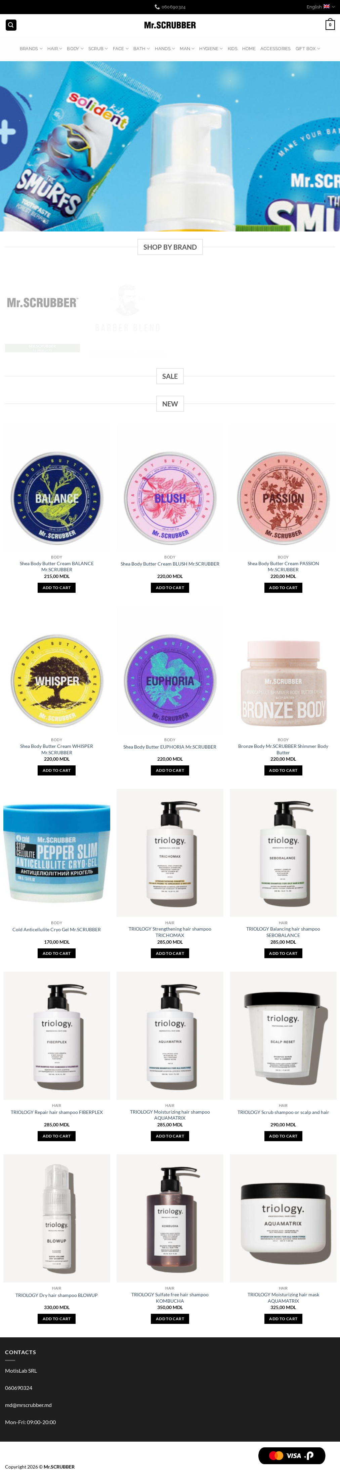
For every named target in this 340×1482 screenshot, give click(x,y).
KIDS (233, 48)
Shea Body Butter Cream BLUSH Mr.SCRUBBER (170, 564)
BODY (75, 48)
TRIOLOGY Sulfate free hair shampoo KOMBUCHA (170, 1298)
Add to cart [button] (57, 587)
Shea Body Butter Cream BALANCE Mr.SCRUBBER (57, 567)
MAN (187, 48)
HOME (249, 48)
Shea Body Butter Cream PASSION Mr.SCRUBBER (283, 567)
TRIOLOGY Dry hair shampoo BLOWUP (56, 1295)
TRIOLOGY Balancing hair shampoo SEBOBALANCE (283, 932)
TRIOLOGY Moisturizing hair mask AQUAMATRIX (283, 1298)
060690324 (18, 1387)
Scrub (98, 48)
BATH (141, 48)
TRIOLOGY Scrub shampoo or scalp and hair (283, 1112)
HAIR (54, 48)
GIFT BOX (308, 48)
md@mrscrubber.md (28, 1405)
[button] (11, 25)
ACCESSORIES (275, 48)
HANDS (165, 48)
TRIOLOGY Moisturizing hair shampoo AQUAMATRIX (170, 1115)
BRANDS (31, 48)
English (321, 7)
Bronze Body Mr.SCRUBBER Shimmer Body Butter (283, 749)
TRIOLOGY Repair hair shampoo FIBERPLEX (57, 1112)
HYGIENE (211, 48)
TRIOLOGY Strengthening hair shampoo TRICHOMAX (170, 932)
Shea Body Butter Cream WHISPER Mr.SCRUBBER (56, 749)
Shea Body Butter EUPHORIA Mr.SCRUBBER (169, 747)
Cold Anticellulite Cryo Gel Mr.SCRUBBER (56, 929)
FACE (121, 48)
